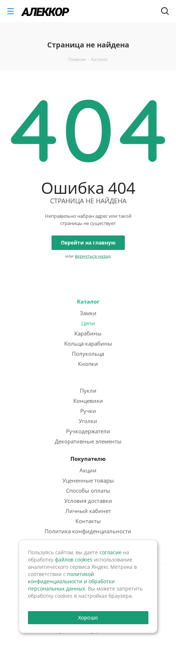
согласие (110, 552)
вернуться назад (93, 256)
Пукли (88, 390)
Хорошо (88, 617)
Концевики (88, 400)
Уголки (88, 421)
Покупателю (88, 458)
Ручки (88, 410)
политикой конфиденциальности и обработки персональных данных (71, 581)
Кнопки (88, 363)
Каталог (88, 301)
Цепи (88, 323)
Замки (88, 313)
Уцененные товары (88, 480)
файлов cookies (74, 559)
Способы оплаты (88, 490)
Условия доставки (88, 500)
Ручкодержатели (88, 431)
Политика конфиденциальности (88, 531)
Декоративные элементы (88, 441)
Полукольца (88, 353)
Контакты (88, 521)
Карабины (88, 333)
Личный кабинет (88, 510)
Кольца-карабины (88, 343)
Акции (88, 470)
